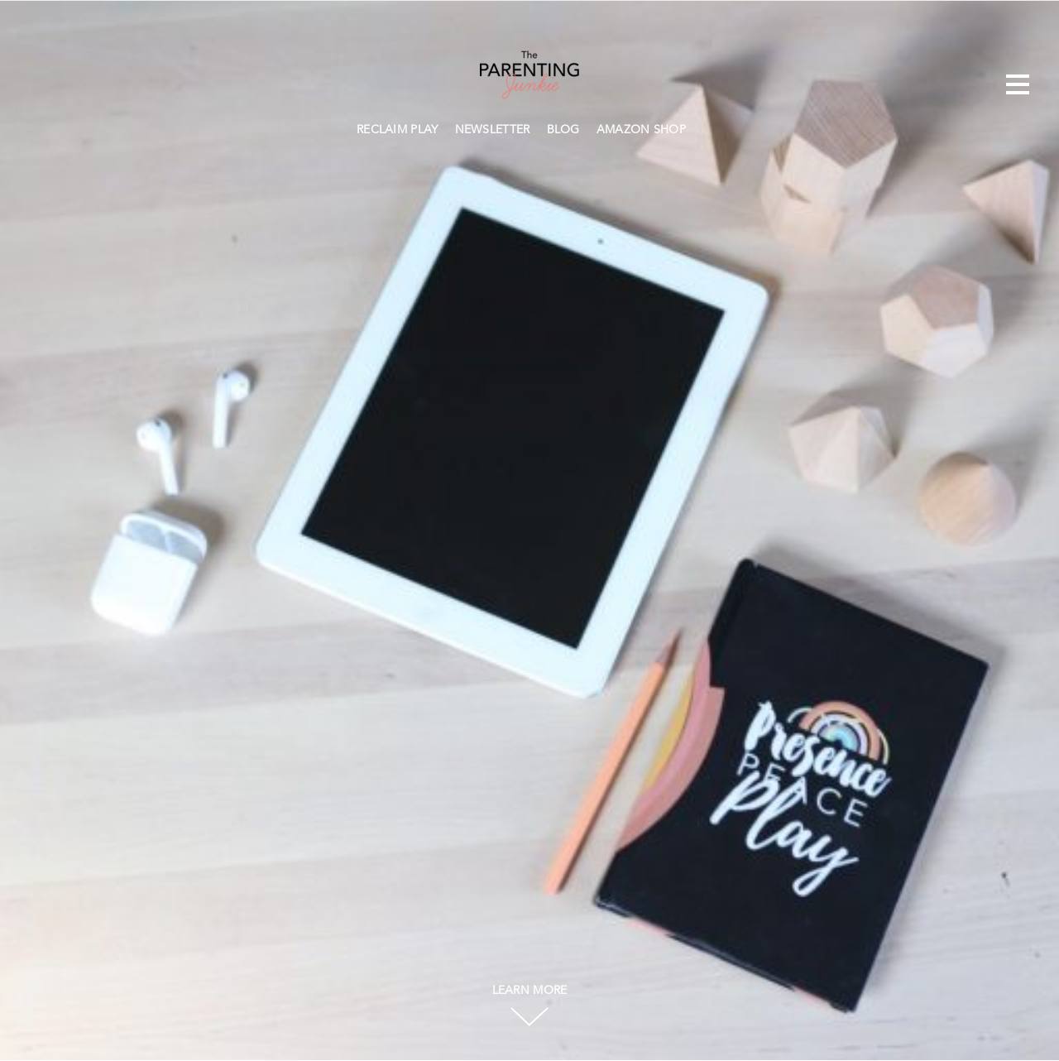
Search (702, 127)
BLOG (563, 130)
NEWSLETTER (492, 130)
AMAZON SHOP (641, 130)
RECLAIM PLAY (397, 130)
